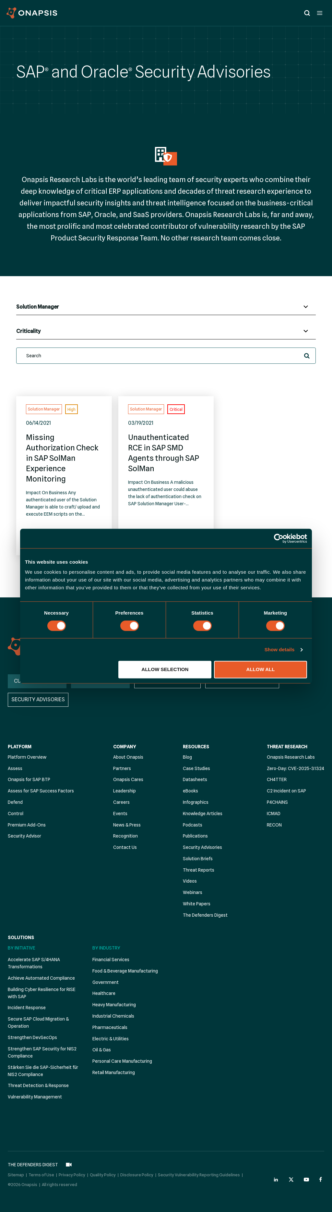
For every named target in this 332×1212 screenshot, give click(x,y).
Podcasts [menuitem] (192, 824)
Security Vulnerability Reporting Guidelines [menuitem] (199, 1174)
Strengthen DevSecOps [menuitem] (32, 1037)
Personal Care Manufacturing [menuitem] (122, 1061)
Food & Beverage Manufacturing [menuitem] (125, 970)
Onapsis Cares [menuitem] (128, 779)
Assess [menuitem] (15, 768)
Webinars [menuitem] (192, 892)
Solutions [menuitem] (21, 937)
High (71, 409)
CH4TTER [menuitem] (277, 779)
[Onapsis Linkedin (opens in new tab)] (276, 1179)
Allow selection (164, 669)
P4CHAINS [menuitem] (277, 802)
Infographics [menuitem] (195, 802)
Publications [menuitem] (195, 836)
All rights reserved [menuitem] (59, 1184)
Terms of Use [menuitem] (41, 1174)
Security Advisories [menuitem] (202, 847)
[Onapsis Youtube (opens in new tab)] (306, 1179)
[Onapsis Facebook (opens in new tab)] (321, 1179)
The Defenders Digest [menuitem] (205, 915)
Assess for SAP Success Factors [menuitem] (41, 790)
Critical (176, 409)
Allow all (260, 669)
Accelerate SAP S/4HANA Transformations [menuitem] (34, 963)
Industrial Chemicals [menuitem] (113, 1016)
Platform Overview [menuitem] (27, 757)
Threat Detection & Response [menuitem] (38, 1085)
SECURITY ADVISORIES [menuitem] (38, 699)
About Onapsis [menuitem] (128, 757)
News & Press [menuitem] (127, 824)
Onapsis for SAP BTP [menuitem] (29, 779)
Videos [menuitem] (190, 881)
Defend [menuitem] (15, 802)
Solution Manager (44, 409)
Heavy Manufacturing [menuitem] (114, 1004)
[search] (166, 356)
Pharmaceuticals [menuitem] (109, 1027)
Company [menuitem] (124, 746)
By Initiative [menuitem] (21, 947)
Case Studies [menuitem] (196, 768)
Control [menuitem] (15, 813)
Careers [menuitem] (121, 802)
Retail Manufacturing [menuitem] (113, 1072)
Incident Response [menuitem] (27, 1007)
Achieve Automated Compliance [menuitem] (41, 978)
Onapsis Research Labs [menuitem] (291, 757)
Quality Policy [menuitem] (103, 1174)
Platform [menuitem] (19, 746)
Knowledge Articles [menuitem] (202, 813)
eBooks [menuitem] (190, 790)
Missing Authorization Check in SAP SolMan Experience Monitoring (62, 458)
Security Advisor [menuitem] (24, 836)
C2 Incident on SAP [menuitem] (286, 790)
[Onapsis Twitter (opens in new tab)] (291, 1179)
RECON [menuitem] (274, 824)
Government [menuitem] (105, 982)
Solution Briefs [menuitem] (198, 858)
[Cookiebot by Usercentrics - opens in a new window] (278, 538)
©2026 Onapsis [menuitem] (22, 1184)
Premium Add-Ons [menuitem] (27, 824)
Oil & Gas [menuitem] (101, 1049)
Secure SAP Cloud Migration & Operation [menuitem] (38, 1022)
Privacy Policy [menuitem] (72, 1174)
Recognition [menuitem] (125, 836)
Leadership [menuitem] (124, 790)
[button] (307, 356)
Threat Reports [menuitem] (198, 870)
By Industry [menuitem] (106, 947)
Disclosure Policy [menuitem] (136, 1174)
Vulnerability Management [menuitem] (35, 1096)
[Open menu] (320, 13)
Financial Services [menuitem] (110, 959)
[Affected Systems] (166, 307)
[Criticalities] (166, 331)
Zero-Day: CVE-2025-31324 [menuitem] (295, 768)
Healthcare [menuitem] (103, 993)
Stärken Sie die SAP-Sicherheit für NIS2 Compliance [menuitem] (43, 1071)
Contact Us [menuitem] (125, 847)
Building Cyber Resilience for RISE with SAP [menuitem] (42, 993)
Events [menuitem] (120, 813)
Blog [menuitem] (187, 757)
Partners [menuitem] (122, 768)
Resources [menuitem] (196, 746)
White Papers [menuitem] (196, 903)
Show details (280, 649)
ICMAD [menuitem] (273, 813)
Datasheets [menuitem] (195, 779)
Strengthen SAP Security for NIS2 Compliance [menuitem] (42, 1052)
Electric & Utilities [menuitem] (110, 1038)
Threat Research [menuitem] (287, 746)
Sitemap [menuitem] (16, 1174)
